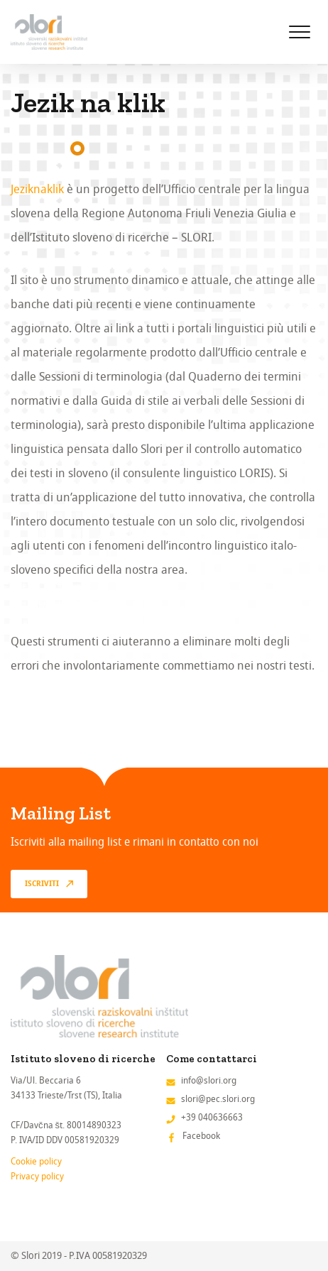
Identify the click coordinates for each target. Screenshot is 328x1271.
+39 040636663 (212, 1117)
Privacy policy (37, 1176)
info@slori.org (208, 1080)
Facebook (201, 1135)
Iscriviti (42, 884)
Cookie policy (36, 1161)
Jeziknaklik (37, 189)
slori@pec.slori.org (218, 1099)
